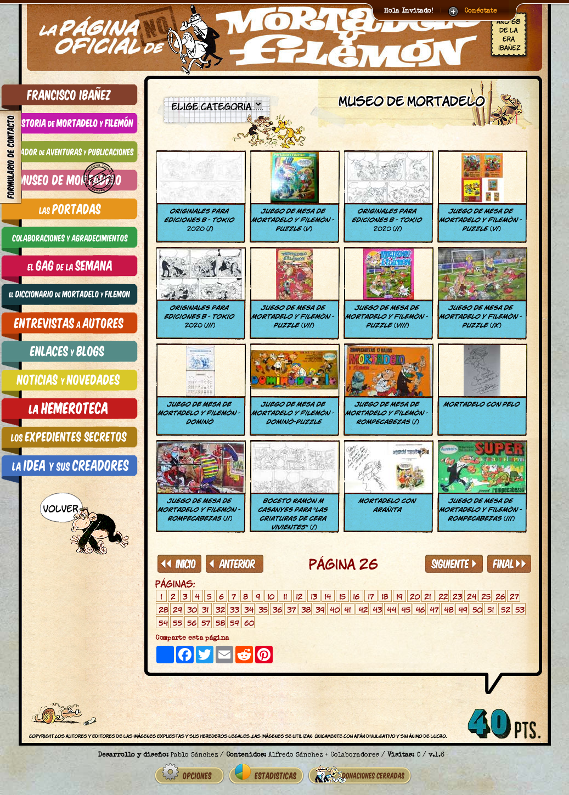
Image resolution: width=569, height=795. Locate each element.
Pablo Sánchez (194, 755)
